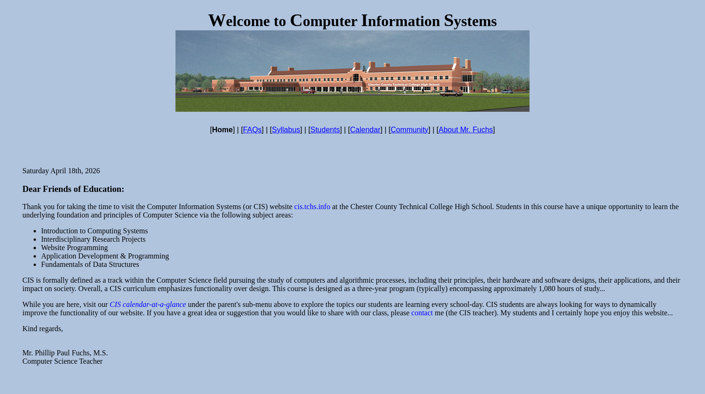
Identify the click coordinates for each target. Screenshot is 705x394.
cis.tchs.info (312, 207)
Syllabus (286, 130)
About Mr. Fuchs (466, 130)
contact (422, 313)
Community (409, 130)
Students (325, 130)
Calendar (365, 130)
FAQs (252, 130)
